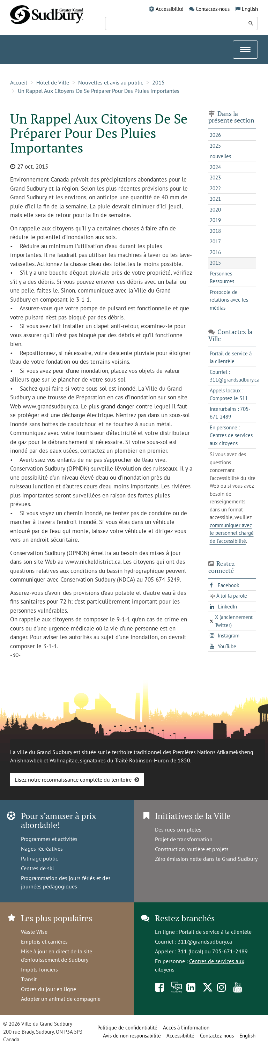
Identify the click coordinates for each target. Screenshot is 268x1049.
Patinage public (39, 858)
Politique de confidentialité (127, 1027)
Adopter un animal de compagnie (60, 998)
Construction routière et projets (192, 848)
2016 (215, 252)
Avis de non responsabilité (132, 1035)
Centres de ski (37, 868)
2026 (215, 135)
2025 (215, 145)
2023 (215, 177)
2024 (215, 167)
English (250, 9)
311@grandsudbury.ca (205, 941)
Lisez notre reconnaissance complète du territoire (73, 779)
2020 (215, 209)
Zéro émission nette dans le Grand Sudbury (206, 858)
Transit (29, 979)
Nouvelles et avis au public (110, 82)
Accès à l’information (186, 1027)
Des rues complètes (178, 829)
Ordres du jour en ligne (48, 988)
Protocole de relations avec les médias (229, 300)
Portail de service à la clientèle (215, 931)
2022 (215, 188)
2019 (215, 220)
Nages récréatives (42, 848)
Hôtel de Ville (52, 82)
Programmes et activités (49, 838)
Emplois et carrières (44, 941)
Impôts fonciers (39, 969)
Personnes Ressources (222, 277)
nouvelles (220, 156)
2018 (215, 231)
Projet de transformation (184, 839)
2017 (215, 241)
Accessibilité (170, 9)
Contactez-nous (213, 9)
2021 (215, 198)
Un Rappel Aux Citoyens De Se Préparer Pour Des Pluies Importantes (98, 90)
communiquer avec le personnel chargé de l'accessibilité (232, 533)
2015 (158, 82)
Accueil (18, 82)
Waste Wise (34, 931)
